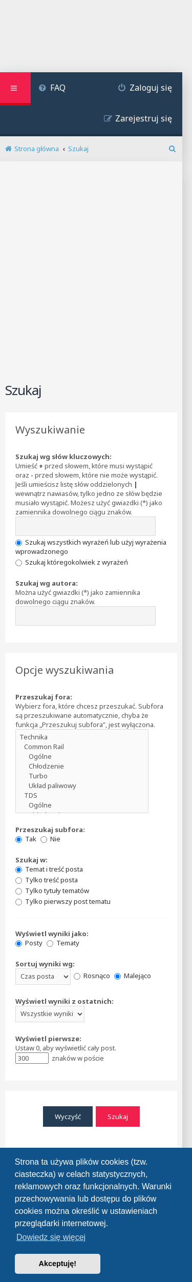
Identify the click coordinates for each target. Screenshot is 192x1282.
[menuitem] (52, 89)
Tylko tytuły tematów (52, 890)
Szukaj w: (31, 859)
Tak (25, 838)
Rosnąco (92, 975)
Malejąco (132, 975)
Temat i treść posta (49, 869)
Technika (81, 737)
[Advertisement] (96, 278)
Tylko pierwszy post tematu (63, 901)
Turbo (81, 776)
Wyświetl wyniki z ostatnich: (64, 1001)
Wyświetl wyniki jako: (52, 933)
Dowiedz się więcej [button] (51, 1237)
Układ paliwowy (81, 786)
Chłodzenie (81, 766)
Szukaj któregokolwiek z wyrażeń (71, 562)
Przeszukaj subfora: (50, 829)
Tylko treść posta (46, 879)
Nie (50, 838)
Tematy (63, 942)
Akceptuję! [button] (58, 1263)
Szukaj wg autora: (46, 583)
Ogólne (81, 756)
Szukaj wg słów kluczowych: (63, 456)
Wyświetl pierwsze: (48, 1038)
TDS (81, 795)
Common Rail (81, 747)
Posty (28, 942)
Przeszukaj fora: (43, 696)
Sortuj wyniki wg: (45, 963)
